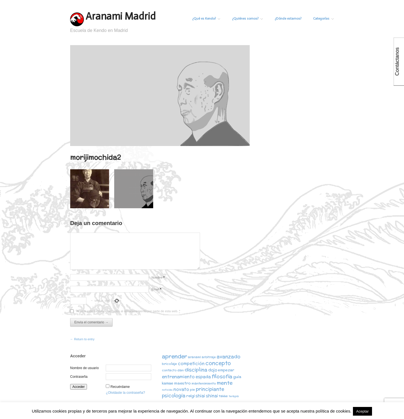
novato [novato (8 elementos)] (181, 389)
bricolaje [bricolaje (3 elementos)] (169, 363)
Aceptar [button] (362, 411)
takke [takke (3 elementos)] (223, 395)
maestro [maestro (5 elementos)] (182, 383)
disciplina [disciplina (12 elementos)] (196, 369)
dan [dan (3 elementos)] (180, 370)
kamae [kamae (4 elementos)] (167, 383)
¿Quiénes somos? (247, 18)
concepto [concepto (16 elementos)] (218, 363)
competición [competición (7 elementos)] (191, 363)
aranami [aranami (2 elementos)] (194, 357)
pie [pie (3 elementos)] (192, 389)
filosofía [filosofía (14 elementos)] (222, 376)
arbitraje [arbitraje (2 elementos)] (209, 357)
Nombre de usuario (84, 368)
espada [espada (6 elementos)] (203, 376)
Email (156, 289)
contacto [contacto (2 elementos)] (169, 370)
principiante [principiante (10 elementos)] (210, 389)
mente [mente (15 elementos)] (225, 382)
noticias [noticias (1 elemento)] (167, 390)
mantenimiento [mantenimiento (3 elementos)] (204, 383)
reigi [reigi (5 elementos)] (190, 396)
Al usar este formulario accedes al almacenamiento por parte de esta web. (128, 311)
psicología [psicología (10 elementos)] (173, 395)
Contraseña (79, 377)
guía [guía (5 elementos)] (237, 376)
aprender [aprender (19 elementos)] (174, 356)
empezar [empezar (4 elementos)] (226, 370)
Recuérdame (120, 387)
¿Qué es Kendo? (206, 18)
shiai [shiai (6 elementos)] (200, 396)
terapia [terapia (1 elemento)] (234, 396)
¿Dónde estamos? (288, 18)
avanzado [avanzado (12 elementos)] (228, 356)
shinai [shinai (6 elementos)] (212, 396)
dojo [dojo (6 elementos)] (212, 370)
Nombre (158, 277)
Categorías (323, 18)
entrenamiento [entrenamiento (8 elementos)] (178, 376)
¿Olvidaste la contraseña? (125, 393)
